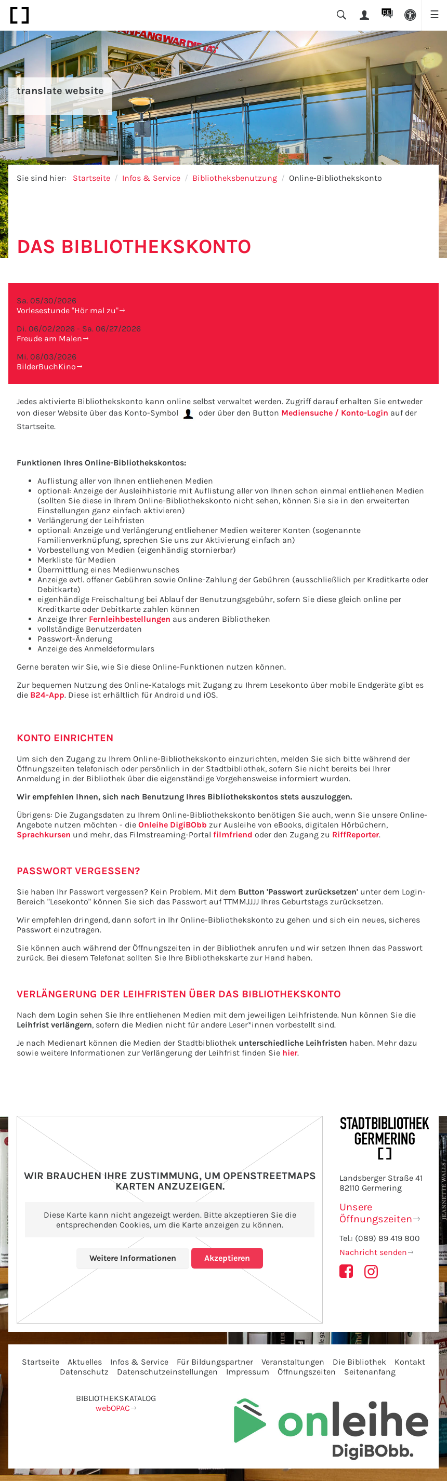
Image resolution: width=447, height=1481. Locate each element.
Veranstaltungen (292, 1362)
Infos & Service (151, 178)
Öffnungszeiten (307, 1372)
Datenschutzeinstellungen (167, 1372)
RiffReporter (355, 834)
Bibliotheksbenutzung (234, 178)
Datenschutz (84, 1372)
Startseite (91, 178)
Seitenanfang (370, 1372)
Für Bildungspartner (215, 1362)
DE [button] (386, 12)
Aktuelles (85, 1362)
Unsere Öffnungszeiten (375, 1213)
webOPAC (113, 1408)
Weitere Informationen (132, 1258)
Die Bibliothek (359, 1362)
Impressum (247, 1372)
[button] (410, 15)
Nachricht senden (373, 1252)
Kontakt (410, 1362)
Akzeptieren (227, 1258)
